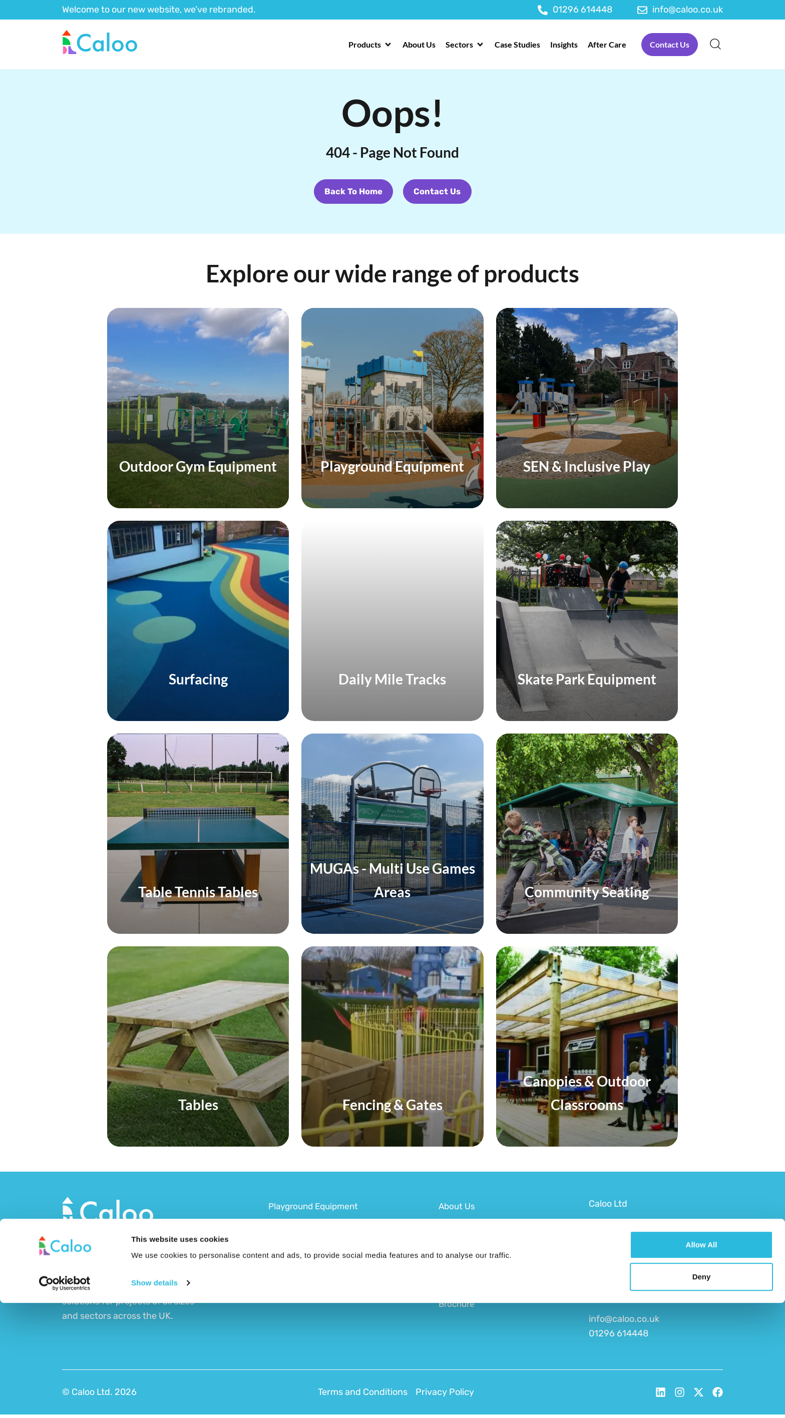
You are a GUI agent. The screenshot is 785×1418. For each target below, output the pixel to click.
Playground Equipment (316, 1209)
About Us (458, 1209)
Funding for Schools (480, 1248)
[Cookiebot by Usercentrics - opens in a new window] (65, 1398)
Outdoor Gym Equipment (319, 1248)
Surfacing (288, 1268)
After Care (460, 1287)
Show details (154, 1397)
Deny (701, 1391)
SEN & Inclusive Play (310, 1229)
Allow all (701, 1359)
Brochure (458, 1307)
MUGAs (283, 1287)
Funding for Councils (482, 1229)
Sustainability (467, 1268)
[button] (370, 44)
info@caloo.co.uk (624, 1322)
